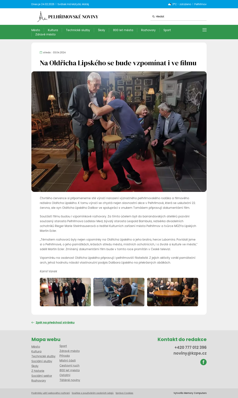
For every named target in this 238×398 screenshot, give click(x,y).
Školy (101, 30)
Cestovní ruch (69, 366)
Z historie (37, 371)
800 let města (123, 30)
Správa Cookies (124, 393)
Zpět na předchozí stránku (53, 322)
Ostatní (65, 375)
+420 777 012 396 (191, 347)
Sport (167, 30)
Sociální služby (41, 361)
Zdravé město (45, 34)
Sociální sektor (41, 376)
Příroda (65, 356)
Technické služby (78, 30)
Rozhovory (148, 30)
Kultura (53, 30)
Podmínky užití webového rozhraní (50, 393)
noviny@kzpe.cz (190, 353)
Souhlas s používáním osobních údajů (93, 393)
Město (35, 30)
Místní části (68, 361)
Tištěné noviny (70, 380)
